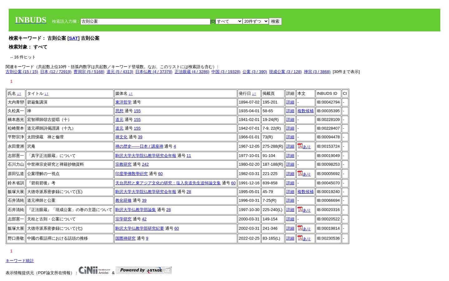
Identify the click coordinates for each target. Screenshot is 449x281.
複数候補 (305, 110)
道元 (119, 119)
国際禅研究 (125, 238)
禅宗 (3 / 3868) (317, 71)
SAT (73, 38)
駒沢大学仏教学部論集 (135, 209)
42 (144, 219)
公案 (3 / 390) (255, 71)
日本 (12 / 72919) (55, 71)
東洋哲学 (123, 102)
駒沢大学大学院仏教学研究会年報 (145, 155)
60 (160, 173)
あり (304, 147)
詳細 (290, 102)
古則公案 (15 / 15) (22, 71)
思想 (119, 110)
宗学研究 (123, 219)
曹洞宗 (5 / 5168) (89, 71)
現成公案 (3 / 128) (285, 71)
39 (140, 137)
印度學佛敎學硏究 (131, 173)
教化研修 (123, 200)
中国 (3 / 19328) (225, 71)
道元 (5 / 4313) (120, 71)
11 (188, 155)
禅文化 (121, 137)
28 (188, 191)
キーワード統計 (20, 260)
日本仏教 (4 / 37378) (153, 71)
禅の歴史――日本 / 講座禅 (139, 146)
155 (137, 110)
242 (145, 164)
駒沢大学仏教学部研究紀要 (139, 228)
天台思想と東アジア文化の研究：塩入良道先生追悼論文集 (168, 183)
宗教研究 (123, 164)
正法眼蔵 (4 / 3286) (192, 71)
